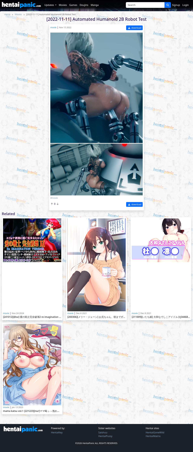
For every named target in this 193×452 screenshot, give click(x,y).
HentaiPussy (105, 436)
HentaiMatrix (153, 436)
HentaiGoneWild (155, 432)
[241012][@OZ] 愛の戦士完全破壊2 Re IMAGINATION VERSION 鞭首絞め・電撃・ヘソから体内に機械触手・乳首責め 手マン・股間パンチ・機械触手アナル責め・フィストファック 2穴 (32, 317)
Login (185, 5)
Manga (95, 5)
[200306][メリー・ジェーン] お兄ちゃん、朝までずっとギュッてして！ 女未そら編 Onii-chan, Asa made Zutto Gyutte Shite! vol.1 (96, 317)
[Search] (145, 5)
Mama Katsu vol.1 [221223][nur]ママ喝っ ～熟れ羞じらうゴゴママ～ (32, 411)
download (134, 27)
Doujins (84, 5)
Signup (176, 5)
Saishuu (102, 432)
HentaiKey (56, 432)
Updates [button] (49, 5)
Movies (63, 5)
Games (73, 5)
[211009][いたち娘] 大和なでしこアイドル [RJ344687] (161, 317)
